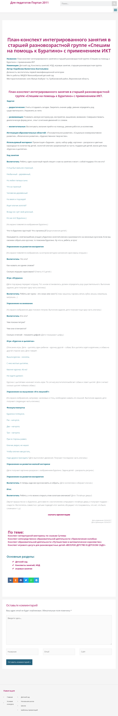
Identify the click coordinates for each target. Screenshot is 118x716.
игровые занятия (23, 568)
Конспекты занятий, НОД (27, 565)
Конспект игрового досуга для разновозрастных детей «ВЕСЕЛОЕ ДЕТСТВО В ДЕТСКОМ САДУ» (56, 545)
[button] (115, 10)
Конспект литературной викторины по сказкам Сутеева (37, 535)
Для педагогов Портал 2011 (29, 2)
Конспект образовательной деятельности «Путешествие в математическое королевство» (55, 542)
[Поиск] (114, 3)
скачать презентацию (59, 514)
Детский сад (21, 561)
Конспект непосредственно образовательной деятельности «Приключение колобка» (52, 538)
